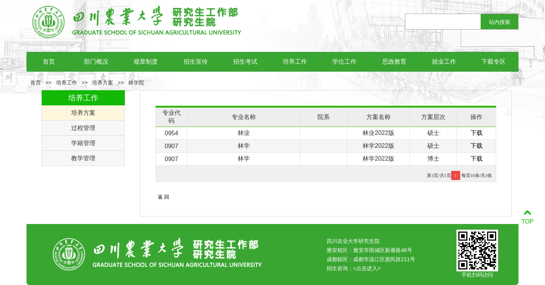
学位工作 (344, 61)
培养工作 (295, 61)
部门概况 (96, 61)
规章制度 (146, 61)
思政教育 (394, 61)
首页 (49, 61)
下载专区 (493, 61)
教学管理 (83, 158)
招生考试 (245, 61)
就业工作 (444, 61)
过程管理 (83, 128)
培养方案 (102, 83)
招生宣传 (196, 61)
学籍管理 (83, 143)
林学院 (136, 83)
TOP (527, 217)
